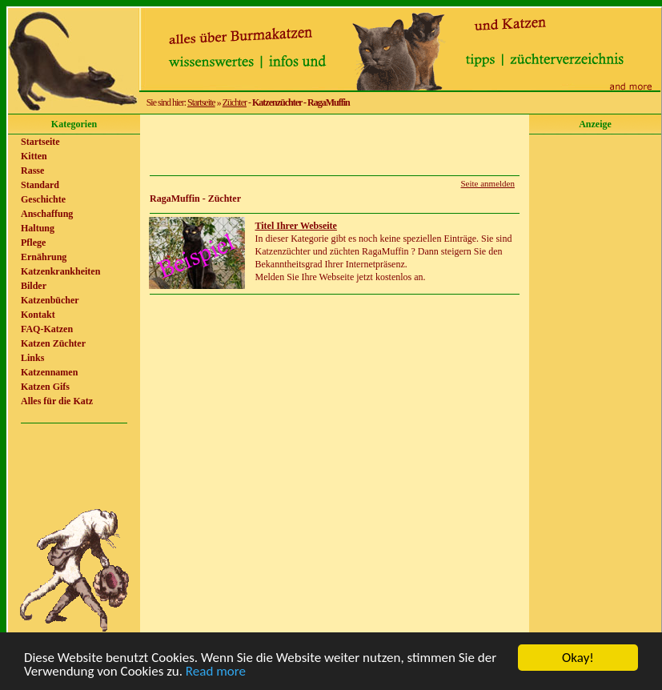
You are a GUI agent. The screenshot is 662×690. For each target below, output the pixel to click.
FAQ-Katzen (47, 329)
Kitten (34, 156)
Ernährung (43, 257)
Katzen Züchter (53, 343)
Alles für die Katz (57, 401)
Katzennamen (49, 372)
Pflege (33, 242)
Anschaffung (47, 213)
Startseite (201, 102)
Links (32, 357)
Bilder (33, 285)
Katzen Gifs (45, 386)
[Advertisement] (334, 145)
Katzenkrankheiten (60, 271)
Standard (40, 185)
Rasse (32, 170)
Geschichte (43, 199)
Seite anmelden (487, 183)
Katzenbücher (50, 300)
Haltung (37, 228)
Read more (216, 672)
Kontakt (38, 314)
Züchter (235, 102)
